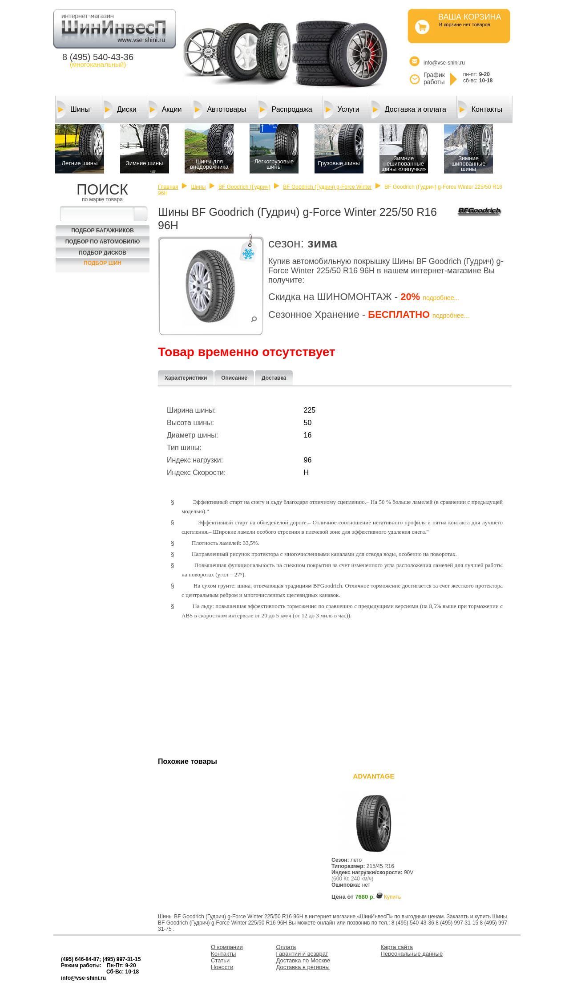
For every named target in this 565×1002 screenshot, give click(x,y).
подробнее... (441, 297)
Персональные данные (412, 953)
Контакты (480, 109)
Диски (120, 109)
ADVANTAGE (374, 776)
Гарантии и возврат (302, 953)
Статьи (220, 960)
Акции (165, 109)
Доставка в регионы (303, 967)
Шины (73, 109)
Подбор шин (102, 263)
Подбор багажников (102, 230)
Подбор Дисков (102, 253)
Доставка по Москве (303, 960)
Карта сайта (397, 947)
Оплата (286, 947)
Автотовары (220, 109)
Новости (222, 967)
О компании (227, 947)
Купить (392, 897)
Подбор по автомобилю (102, 242)
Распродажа (285, 109)
